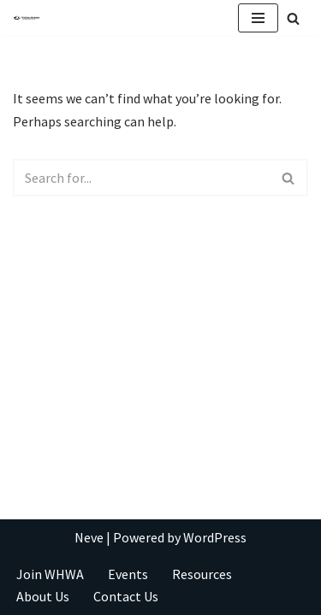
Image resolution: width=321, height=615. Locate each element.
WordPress (215, 537)
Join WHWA (50, 574)
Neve (89, 537)
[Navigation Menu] (258, 17)
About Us (42, 596)
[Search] (293, 18)
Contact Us (125, 596)
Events (128, 574)
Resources (202, 574)
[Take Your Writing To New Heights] (26, 18)
